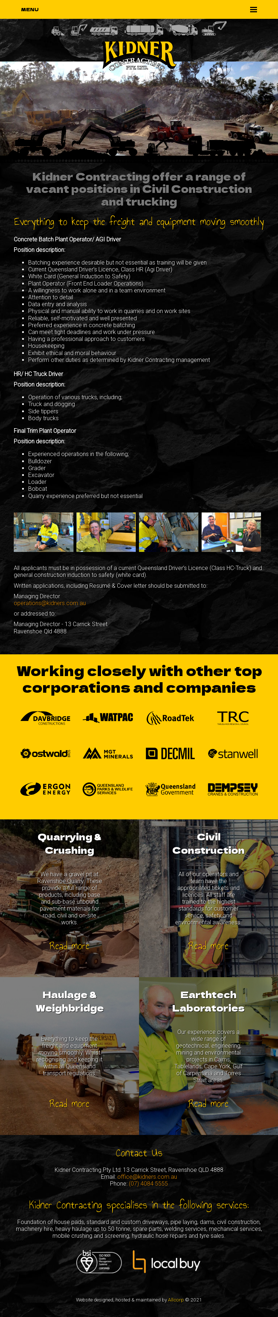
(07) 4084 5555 (148, 1183)
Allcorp (176, 1300)
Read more (69, 945)
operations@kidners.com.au (50, 603)
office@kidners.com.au (147, 1176)
